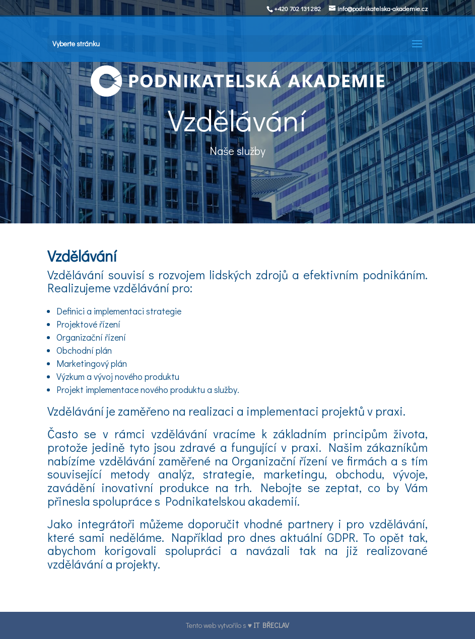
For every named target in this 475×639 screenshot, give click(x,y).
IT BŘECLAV (271, 625)
